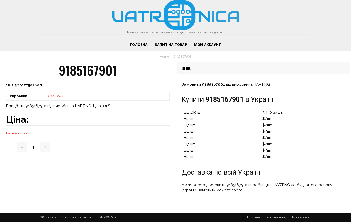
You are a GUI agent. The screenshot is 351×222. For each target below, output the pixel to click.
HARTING (55, 96)
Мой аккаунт (301, 217)
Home (164, 56)
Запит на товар (276, 217)
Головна (253, 217)
